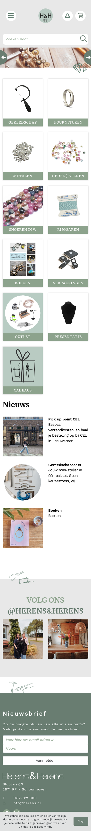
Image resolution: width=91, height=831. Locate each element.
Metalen (22, 176)
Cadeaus (23, 390)
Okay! (81, 821)
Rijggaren (68, 229)
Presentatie (68, 337)
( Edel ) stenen (68, 176)
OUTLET (23, 337)
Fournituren (68, 122)
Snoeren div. (22, 229)
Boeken (23, 283)
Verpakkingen (68, 283)
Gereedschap (22, 122)
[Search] (45, 39)
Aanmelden (46, 760)
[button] (11, 15)
